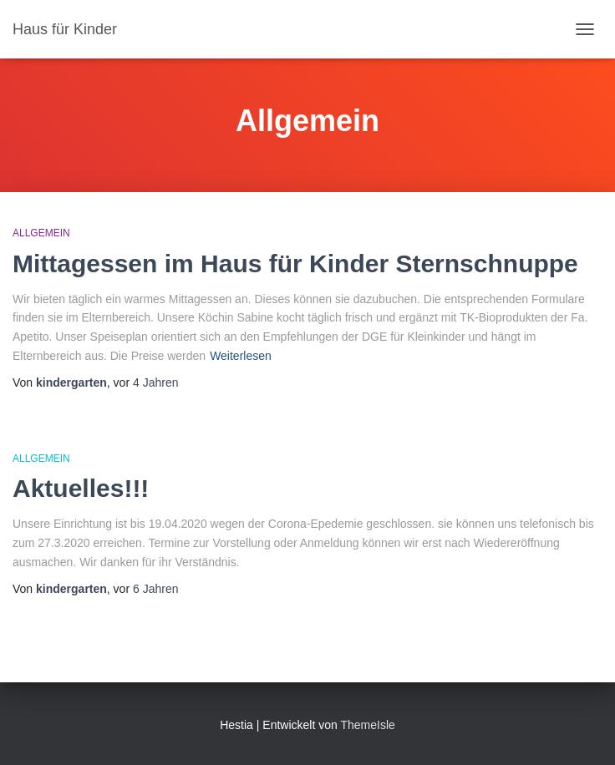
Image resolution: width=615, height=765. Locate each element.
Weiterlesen (241, 355)
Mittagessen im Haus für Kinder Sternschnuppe (295, 263)
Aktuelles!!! (81, 488)
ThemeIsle (367, 725)
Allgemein (41, 233)
